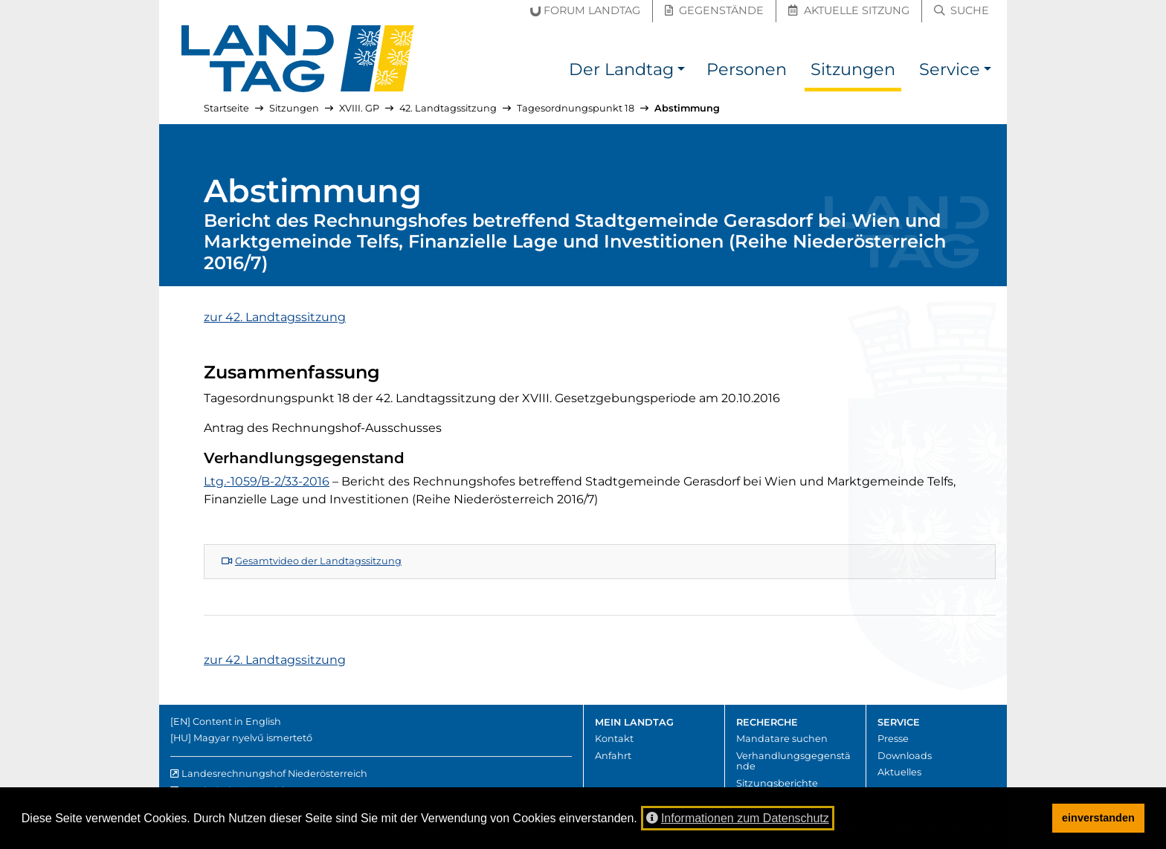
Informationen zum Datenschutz (737, 818)
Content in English (237, 721)
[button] (681, 71)
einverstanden (1098, 818)
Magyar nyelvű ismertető (252, 737)
